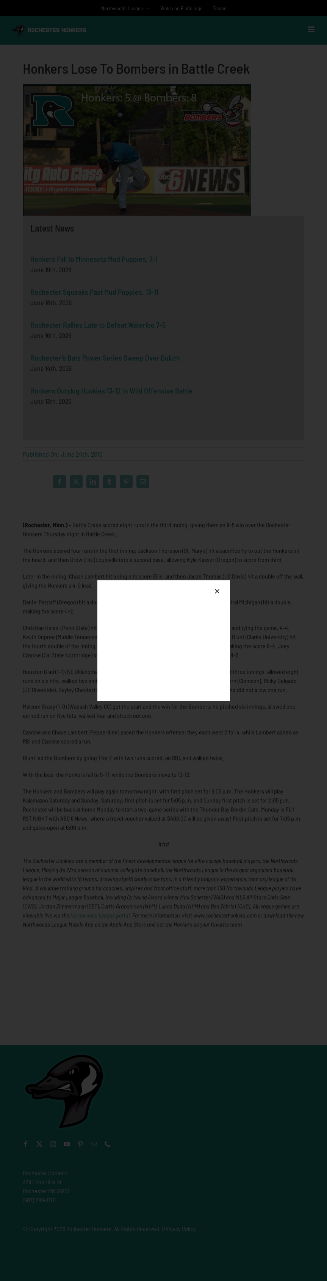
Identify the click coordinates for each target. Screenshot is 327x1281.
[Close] (217, 591)
